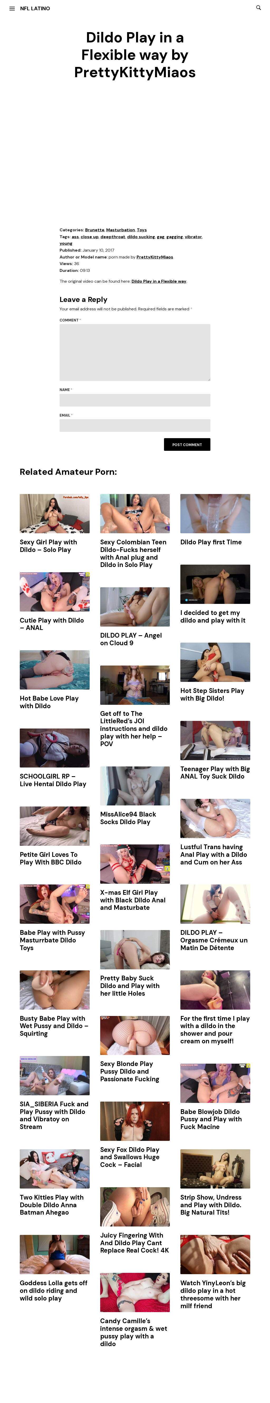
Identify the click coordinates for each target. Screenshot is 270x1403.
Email (66, 415)
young (66, 243)
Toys (142, 230)
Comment (70, 320)
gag (161, 236)
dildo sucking (141, 236)
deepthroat (112, 236)
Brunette (94, 230)
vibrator (193, 236)
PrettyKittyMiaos (155, 257)
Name (66, 390)
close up (90, 236)
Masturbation (120, 230)
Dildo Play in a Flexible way (159, 281)
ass (75, 236)
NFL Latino (35, 8)
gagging (174, 236)
